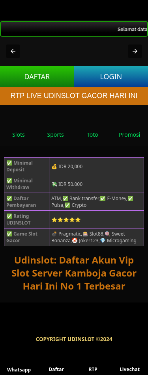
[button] (13, 51)
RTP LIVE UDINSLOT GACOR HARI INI (73, 96)
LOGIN (111, 76)
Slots (18, 127)
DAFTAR (37, 76)
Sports (55, 127)
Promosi (129, 127)
